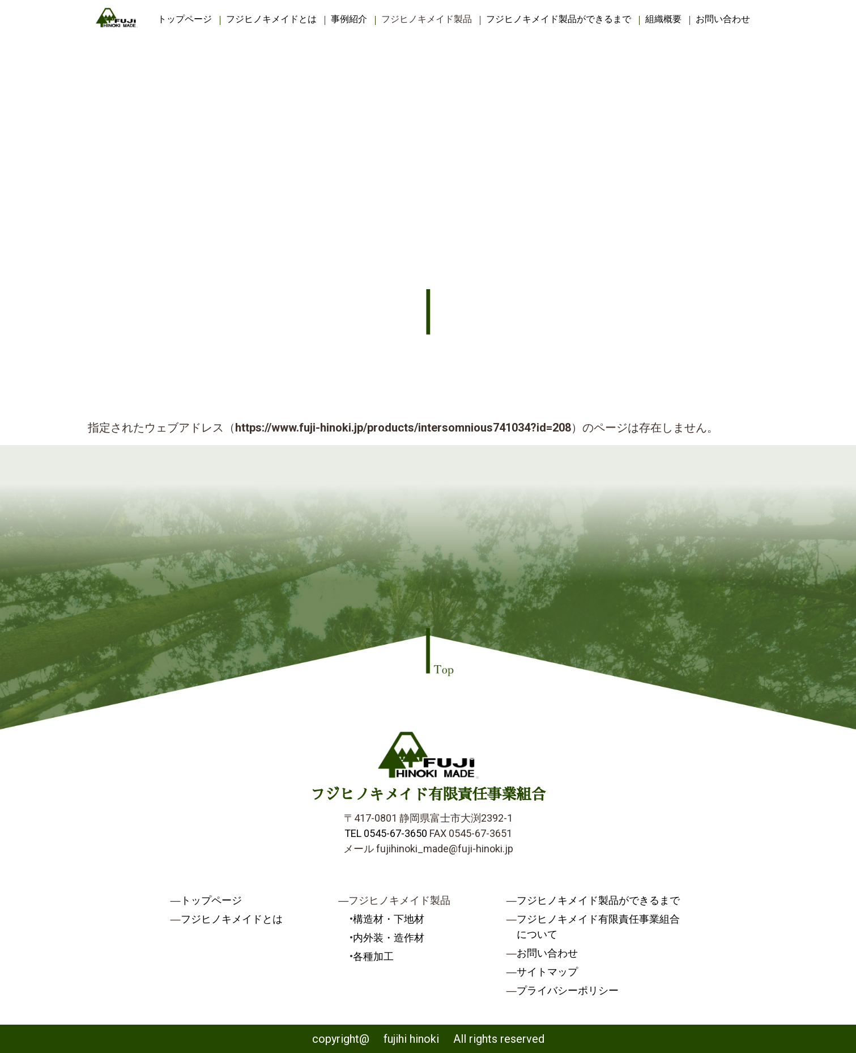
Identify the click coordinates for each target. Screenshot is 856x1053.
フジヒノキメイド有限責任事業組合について (598, 926)
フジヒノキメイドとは (271, 19)
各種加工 (373, 956)
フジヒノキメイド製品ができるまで (558, 19)
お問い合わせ (723, 19)
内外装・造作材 (388, 938)
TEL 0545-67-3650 (385, 833)
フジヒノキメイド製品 (426, 19)
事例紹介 (349, 19)
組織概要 (663, 19)
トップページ (184, 19)
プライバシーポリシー (568, 990)
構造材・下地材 (388, 919)
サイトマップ (547, 972)
